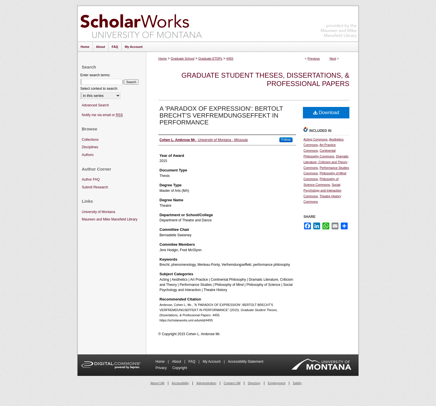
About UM (157, 383)
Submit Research (95, 187)
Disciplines (90, 147)
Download (326, 112)
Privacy (161, 368)
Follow (286, 139)
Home (162, 58)
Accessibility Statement (245, 362)
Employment (276, 383)
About (177, 362)
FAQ (192, 362)
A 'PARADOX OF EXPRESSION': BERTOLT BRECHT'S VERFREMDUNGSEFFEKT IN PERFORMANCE (221, 115)
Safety (297, 383)
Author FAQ (91, 179)
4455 (229, 58)
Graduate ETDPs (210, 58)
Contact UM (232, 383)
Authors (88, 155)
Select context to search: (99, 89)
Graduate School (182, 58)
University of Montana (98, 212)
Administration (206, 383)
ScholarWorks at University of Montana (141, 24)
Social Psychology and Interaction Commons (322, 190)
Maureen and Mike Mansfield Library (338, 23)
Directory (254, 383)
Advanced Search (95, 105)
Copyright (179, 368)
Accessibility (180, 383)
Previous (313, 58)
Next (333, 58)
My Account (212, 362)
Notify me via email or (102, 115)
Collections (90, 140)
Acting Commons (315, 139)
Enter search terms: (95, 75)
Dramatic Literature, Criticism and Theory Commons (326, 162)
